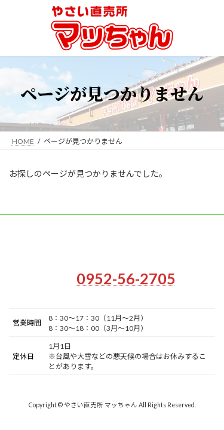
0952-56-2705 (126, 278)
